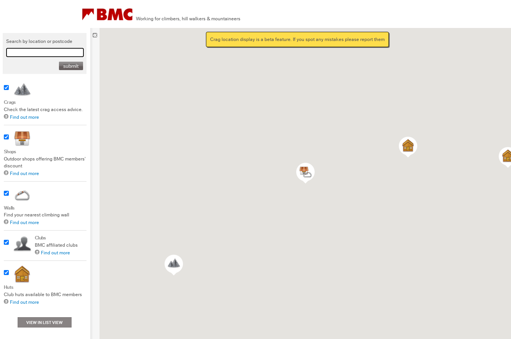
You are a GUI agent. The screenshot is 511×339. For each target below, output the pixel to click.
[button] (408, 147)
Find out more (24, 117)
